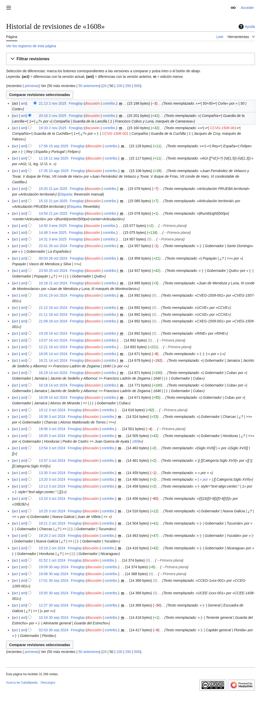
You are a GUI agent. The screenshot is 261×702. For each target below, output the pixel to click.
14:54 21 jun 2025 (53, 213)
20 (104, 86)
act (15, 116)
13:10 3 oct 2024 (52, 499)
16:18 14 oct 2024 (53, 385)
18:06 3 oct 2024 (52, 429)
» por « (205, 479)
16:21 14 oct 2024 (53, 360)
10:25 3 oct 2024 (52, 511)
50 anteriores (89, 86)
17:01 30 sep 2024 (53, 580)
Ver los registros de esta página (31, 46)
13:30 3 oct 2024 (52, 473)
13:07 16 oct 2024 (53, 340)
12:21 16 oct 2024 (53, 347)
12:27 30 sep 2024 (53, 605)
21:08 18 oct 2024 (53, 321)
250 (128, 86)
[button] (130, 59)
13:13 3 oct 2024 (52, 486)
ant (23, 103)
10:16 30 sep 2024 (53, 617)
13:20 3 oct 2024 (52, 479)
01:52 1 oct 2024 (52, 560)
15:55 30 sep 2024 (53, 593)
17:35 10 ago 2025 (54, 171)
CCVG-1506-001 (223, 128)
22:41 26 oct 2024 (53, 246)
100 (119, 86)
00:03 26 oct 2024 (53, 258)
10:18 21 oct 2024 (53, 283)
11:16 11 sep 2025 (53, 158)
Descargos (48, 682)
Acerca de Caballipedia (21, 682)
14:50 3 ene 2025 (53, 226)
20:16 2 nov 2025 (52, 116)
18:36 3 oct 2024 (52, 417)
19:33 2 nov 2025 (52, 128)
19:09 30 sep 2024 (53, 567)
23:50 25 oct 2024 (53, 271)
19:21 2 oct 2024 (52, 523)
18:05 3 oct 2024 (52, 436)
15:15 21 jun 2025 (53, 201)
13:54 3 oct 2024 (52, 448)
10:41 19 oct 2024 (53, 295)
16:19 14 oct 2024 (53, 373)
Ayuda (246, 26)
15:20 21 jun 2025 (53, 189)
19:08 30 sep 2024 (53, 574)
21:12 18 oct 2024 (53, 308)
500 (137, 86)
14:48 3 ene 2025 (53, 233)
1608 (136, 441)
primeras (31, 86)
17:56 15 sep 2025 (53, 146)
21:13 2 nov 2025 (52, 103)
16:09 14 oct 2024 (53, 397)
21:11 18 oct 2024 (53, 314)
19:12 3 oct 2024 (52, 410)
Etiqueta (65, 194)
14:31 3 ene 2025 (53, 239)
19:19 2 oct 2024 (52, 548)
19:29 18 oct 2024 (53, 333)
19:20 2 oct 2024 (52, 536)
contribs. (109, 103)
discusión (92, 103)
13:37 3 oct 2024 (52, 460)
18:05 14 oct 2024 (53, 354)
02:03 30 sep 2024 (53, 630)
